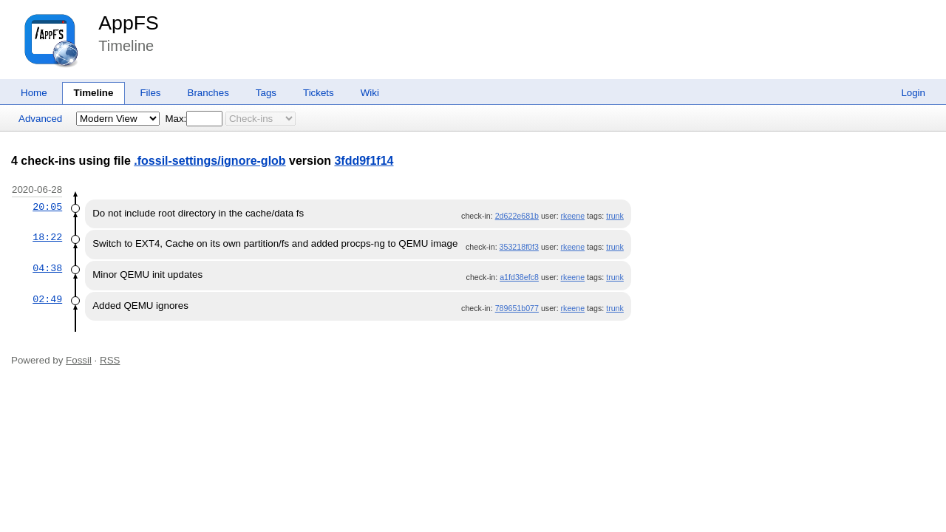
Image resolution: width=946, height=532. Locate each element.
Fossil (79, 360)
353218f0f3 (519, 246)
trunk (615, 215)
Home (34, 92)
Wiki (370, 92)
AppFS (128, 23)
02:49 (47, 299)
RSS (110, 360)
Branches (208, 92)
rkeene (573, 215)
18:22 (47, 237)
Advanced (40, 118)
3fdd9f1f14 (363, 160)
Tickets (318, 92)
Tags (266, 92)
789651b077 (517, 308)
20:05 (47, 207)
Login (913, 92)
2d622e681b (517, 215)
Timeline (94, 92)
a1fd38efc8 (519, 277)
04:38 (47, 268)
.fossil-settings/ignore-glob (209, 160)
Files (150, 92)
